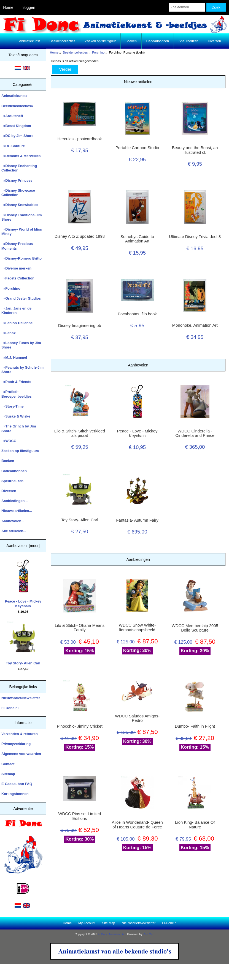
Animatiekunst (29, 41)
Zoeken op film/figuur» (20, 451)
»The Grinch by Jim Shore (18, 428)
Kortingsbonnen (14, 794)
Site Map (108, 923)
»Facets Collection (17, 278)
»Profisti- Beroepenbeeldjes (16, 394)
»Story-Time (12, 406)
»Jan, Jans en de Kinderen (16, 310)
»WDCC (8, 441)
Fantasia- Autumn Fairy (137, 520)
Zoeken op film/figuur (100, 41)
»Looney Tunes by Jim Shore (21, 345)
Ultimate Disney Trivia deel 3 (195, 236)
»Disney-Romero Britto (21, 258)
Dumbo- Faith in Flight (195, 726)
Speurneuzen (188, 41)
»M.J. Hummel (14, 357)
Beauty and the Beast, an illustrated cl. (195, 150)
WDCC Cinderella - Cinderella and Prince (194, 433)
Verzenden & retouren (19, 734)
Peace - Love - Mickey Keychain (23, 583)
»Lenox (8, 333)
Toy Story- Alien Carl (23, 643)
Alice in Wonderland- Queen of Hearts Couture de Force (137, 824)
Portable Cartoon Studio (137, 148)
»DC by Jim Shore (17, 136)
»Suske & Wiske (15, 416)
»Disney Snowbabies (19, 205)
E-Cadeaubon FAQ (16, 784)
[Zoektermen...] (187, 7)
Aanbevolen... (12, 521)
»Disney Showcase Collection (18, 192)
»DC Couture (13, 146)
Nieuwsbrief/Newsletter (20, 698)
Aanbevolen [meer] (23, 545)
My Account (86, 923)
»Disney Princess (17, 180)
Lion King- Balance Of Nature (195, 824)
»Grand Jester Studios (21, 298)
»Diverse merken (16, 268)
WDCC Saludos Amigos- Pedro (137, 718)
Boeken (131, 41)
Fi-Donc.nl (9, 708)
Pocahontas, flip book (137, 314)
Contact (7, 764)
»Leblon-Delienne (17, 323)
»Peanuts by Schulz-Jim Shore (22, 369)
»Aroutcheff (12, 116)
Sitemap (8, 774)
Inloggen (27, 7)
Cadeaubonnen (157, 41)
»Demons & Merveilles (21, 156)
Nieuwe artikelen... (16, 511)
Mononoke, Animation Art (195, 325)
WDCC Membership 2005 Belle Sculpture (195, 628)
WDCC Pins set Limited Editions (79, 816)
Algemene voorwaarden (21, 754)
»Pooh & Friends (16, 382)
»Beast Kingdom (16, 126)
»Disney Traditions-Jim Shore (21, 217)
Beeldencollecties (75, 52)
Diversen (214, 41)
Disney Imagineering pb (79, 325)
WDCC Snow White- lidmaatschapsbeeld (137, 627)
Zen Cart (148, 934)
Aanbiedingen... (14, 501)
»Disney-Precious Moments (17, 246)
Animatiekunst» (14, 96)
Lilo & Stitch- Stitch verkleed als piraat (79, 433)
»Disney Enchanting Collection (19, 168)
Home (8, 7)
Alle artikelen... (13, 531)
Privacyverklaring (16, 744)
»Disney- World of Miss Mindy (21, 231)
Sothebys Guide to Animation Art (137, 238)
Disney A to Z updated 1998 (80, 236)
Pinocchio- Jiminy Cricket (80, 726)
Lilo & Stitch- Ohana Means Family (80, 627)
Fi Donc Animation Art (111, 934)
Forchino (98, 52)
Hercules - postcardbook (80, 139)
